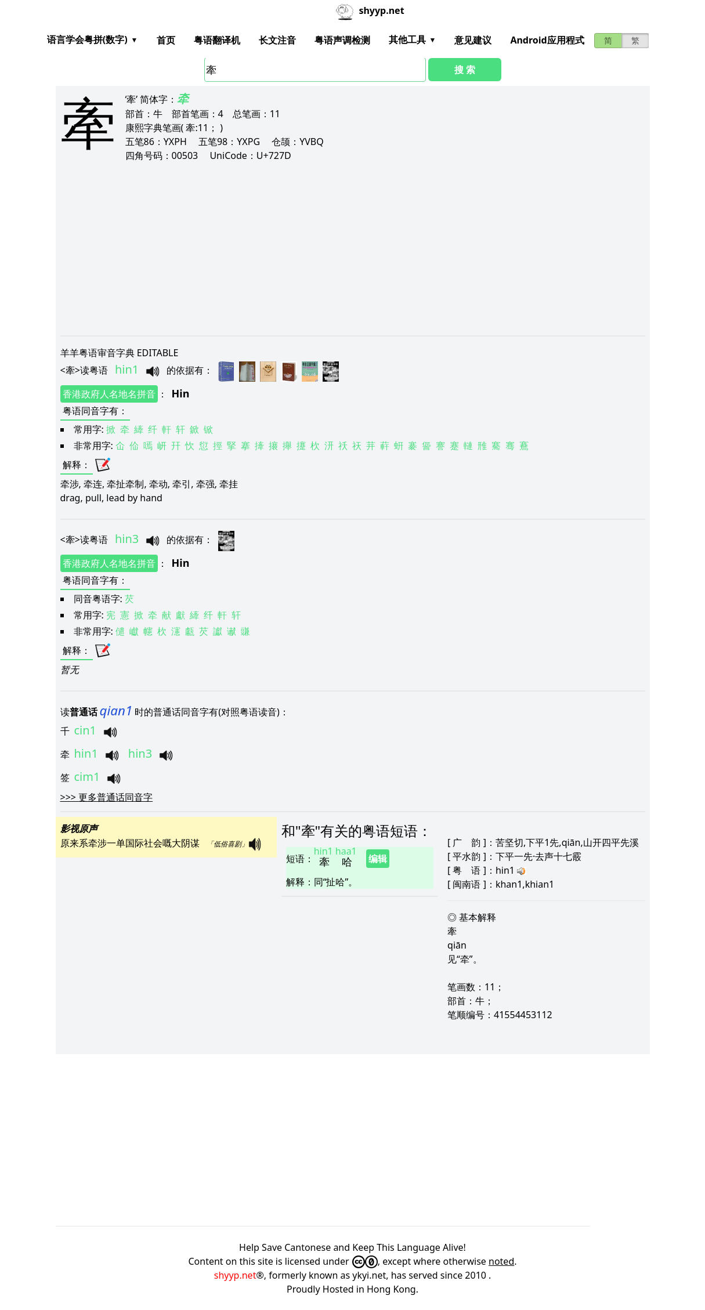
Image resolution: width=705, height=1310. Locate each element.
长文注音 (277, 40)
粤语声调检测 (342, 40)
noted (501, 1261)
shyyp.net (235, 1275)
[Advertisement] (352, 248)
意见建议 (472, 40)
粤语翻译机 (217, 40)
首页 (166, 40)
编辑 (377, 858)
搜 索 (464, 69)
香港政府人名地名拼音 (109, 394)
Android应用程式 (547, 40)
